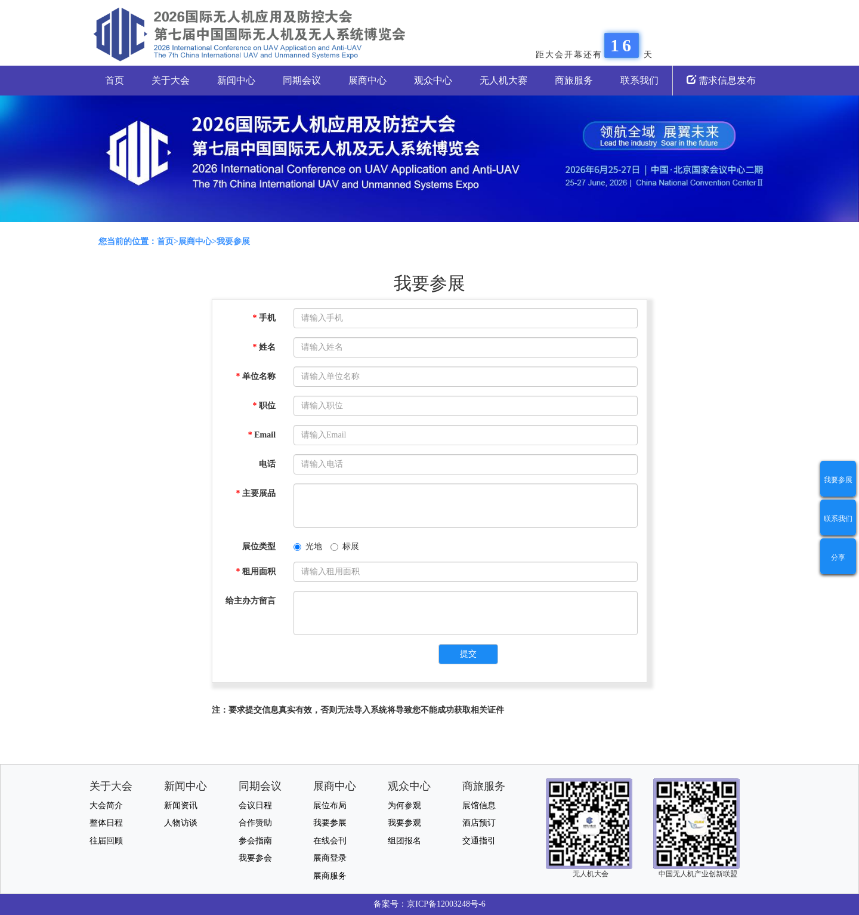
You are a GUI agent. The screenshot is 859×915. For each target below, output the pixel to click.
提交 (468, 653)
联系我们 (639, 80)
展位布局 (330, 805)
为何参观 (404, 805)
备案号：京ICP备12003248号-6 (429, 903)
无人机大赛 (503, 80)
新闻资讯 (180, 805)
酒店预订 (479, 822)
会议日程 (255, 805)
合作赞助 (255, 822)
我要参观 (404, 822)
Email (262, 434)
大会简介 (106, 805)
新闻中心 (236, 80)
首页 (114, 80)
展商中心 (367, 80)
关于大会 (171, 80)
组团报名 (404, 840)
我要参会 (255, 858)
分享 (838, 557)
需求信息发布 (721, 80)
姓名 (264, 347)
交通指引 (479, 840)
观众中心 (433, 80)
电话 (267, 464)
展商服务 (330, 875)
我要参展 (838, 480)
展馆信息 (479, 805)
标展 (344, 546)
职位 (264, 405)
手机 (264, 317)
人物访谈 (180, 822)
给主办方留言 (250, 600)
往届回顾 (106, 840)
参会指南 (255, 840)
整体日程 (106, 822)
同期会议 (302, 80)
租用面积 (256, 571)
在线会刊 (330, 840)
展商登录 (330, 858)
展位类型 (259, 546)
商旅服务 (574, 80)
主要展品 (256, 493)
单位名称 (256, 376)
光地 (307, 546)
